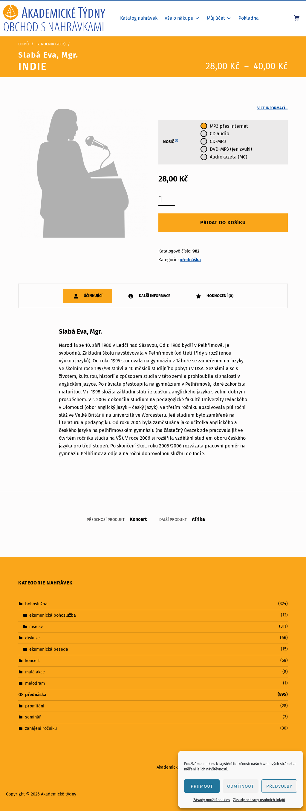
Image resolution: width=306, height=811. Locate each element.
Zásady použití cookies (211, 800)
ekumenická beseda (48, 649)
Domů (23, 44)
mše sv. (36, 626)
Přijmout (202, 786)
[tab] (87, 295)
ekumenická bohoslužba (52, 615)
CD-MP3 (218, 141)
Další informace (154, 295)
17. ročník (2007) (50, 44)
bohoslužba (36, 604)
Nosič (170, 141)
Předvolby (279, 786)
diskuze (32, 638)
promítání (34, 705)
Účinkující (92, 295)
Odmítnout (240, 786)
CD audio (219, 133)
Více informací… (272, 108)
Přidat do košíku (223, 222)
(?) (176, 140)
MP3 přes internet (229, 126)
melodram (35, 683)
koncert (32, 660)
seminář (33, 717)
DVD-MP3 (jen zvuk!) (231, 149)
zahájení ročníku (41, 728)
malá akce (35, 672)
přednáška (190, 259)
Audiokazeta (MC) (228, 157)
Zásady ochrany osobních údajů (259, 800)
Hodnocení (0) (219, 295)
